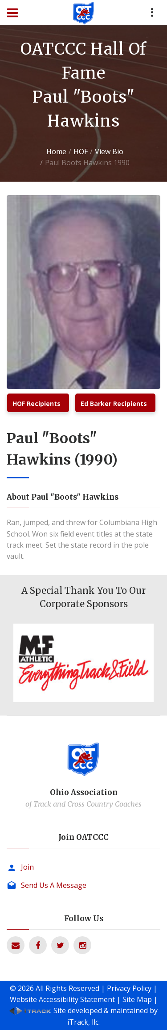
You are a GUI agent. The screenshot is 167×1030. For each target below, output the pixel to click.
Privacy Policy (129, 988)
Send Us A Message (53, 885)
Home (56, 151)
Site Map (137, 999)
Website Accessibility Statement (62, 999)
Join (27, 867)
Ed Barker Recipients (114, 403)
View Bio (109, 151)
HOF (80, 151)
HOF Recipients (36, 403)
